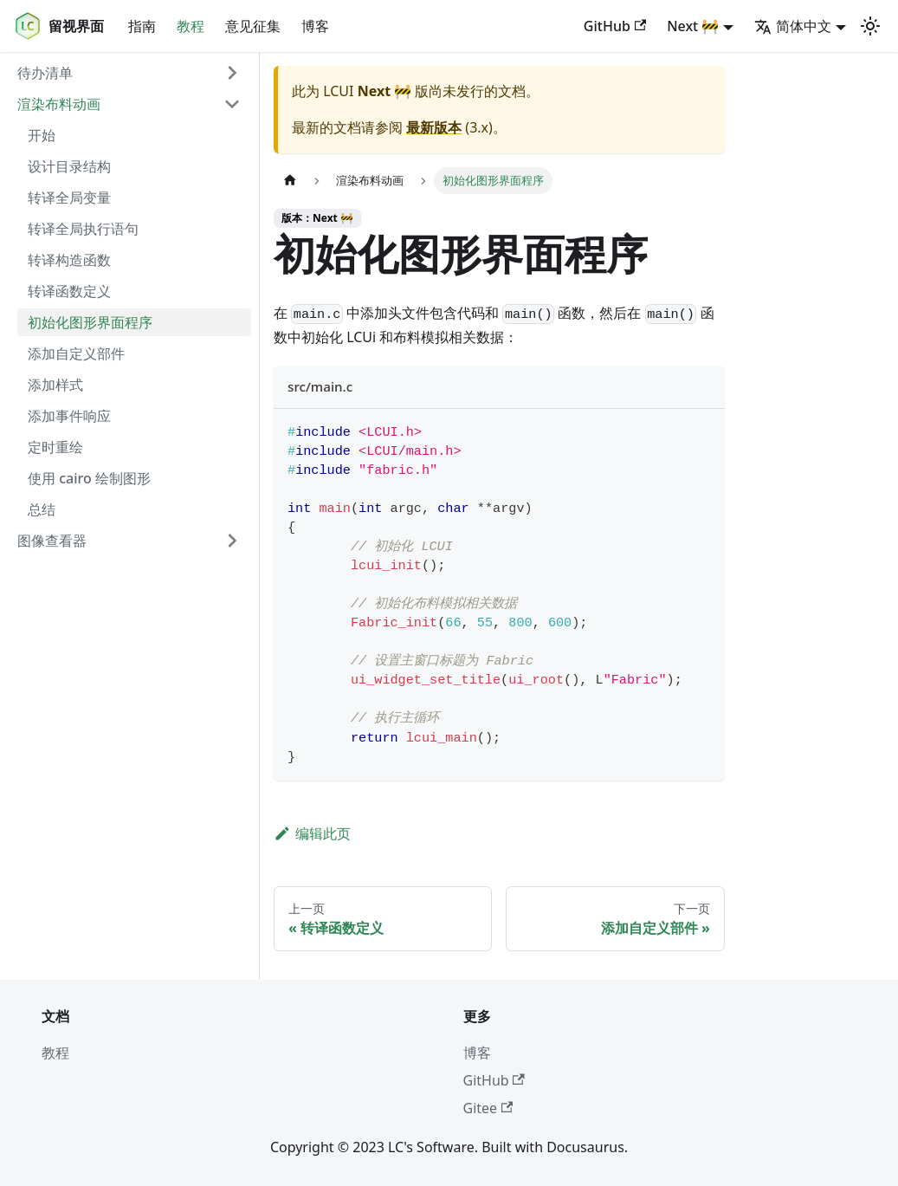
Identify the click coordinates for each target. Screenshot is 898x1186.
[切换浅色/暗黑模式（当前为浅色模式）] (870, 26)
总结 (41, 509)
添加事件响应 (69, 415)
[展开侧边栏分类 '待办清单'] (232, 73)
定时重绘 (55, 447)
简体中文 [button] (792, 26)
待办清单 (45, 72)
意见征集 (253, 26)
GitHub (615, 26)
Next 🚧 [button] (693, 26)
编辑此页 (312, 833)
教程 (190, 26)
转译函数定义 (69, 291)
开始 (41, 135)
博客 (315, 26)
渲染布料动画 (58, 103)
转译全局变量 (69, 197)
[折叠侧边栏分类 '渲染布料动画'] (232, 104)
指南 (142, 26)
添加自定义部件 (76, 353)
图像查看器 (52, 540)
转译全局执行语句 (83, 228)
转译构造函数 (69, 259)
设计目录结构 (69, 166)
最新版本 (434, 127)
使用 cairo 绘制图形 (89, 478)
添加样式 (55, 384)
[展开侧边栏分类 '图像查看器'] (232, 540)
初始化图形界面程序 (90, 322)
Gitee (488, 1108)
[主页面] (290, 180)
